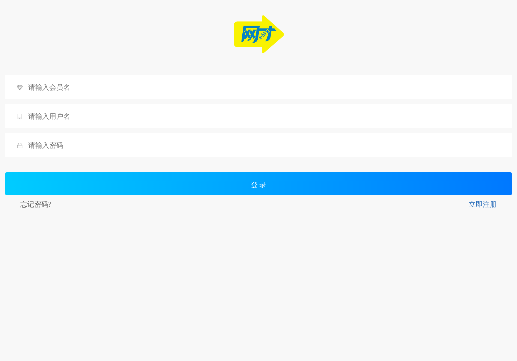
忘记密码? (35, 204)
